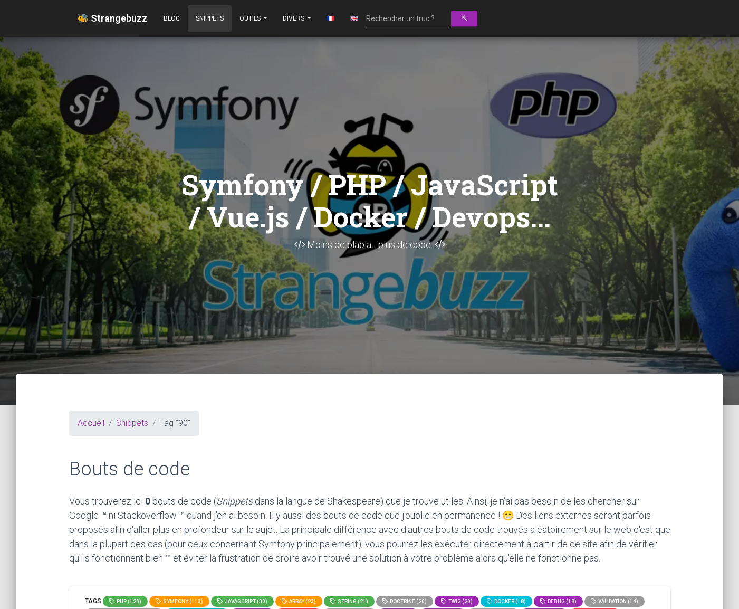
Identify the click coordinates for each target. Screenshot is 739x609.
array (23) (299, 601)
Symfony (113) (179, 601)
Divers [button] (294, 18)
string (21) (349, 601)
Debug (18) (558, 601)
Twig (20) (457, 601)
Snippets (210, 18)
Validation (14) (614, 601)
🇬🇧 (354, 18)
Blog (172, 18)
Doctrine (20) (404, 601)
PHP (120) (125, 601)
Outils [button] (250, 18)
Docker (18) (506, 601)
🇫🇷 (330, 18)
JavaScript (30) (242, 601)
